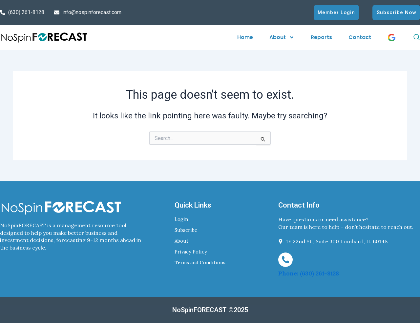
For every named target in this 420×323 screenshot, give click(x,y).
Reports (321, 37)
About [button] (281, 37)
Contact (359, 37)
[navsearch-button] (409, 37)
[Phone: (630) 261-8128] (285, 259)
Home (245, 37)
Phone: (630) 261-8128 (308, 273)
